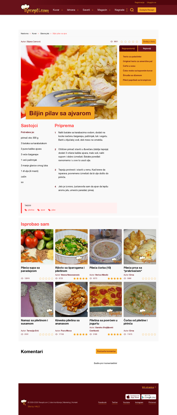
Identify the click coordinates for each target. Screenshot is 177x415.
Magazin (102, 9)
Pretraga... (131, 10)
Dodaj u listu (149, 41)
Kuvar (56, 9)
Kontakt (75, 402)
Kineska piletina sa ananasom (71, 308)
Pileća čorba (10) (105, 254)
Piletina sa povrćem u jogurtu (105, 308)
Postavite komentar (106, 351)
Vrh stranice (148, 387)
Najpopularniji (128, 48)
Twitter (115, 402)
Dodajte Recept (147, 10)
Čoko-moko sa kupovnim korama (137, 70)
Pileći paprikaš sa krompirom (137, 80)
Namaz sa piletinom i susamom (37, 308)
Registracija (139, 2)
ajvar (43, 210)
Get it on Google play (148, 396)
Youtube (126, 402)
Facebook (102, 402)
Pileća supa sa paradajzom (37, 254)
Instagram (139, 402)
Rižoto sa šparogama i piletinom (71, 254)
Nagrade (119, 9)
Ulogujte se (151, 2)
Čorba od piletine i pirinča (140, 308)
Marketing (67, 402)
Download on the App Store (132, 396)
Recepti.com (35, 9)
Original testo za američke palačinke (137, 61)
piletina (31, 210)
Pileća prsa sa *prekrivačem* (140, 254)
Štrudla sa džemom (132, 75)
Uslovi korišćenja (55, 402)
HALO (37, 406)
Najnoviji (147, 48)
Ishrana (71, 9)
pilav (54, 210)
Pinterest (152, 402)
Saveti (86, 9)
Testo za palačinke (132, 56)
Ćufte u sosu (129, 66)
